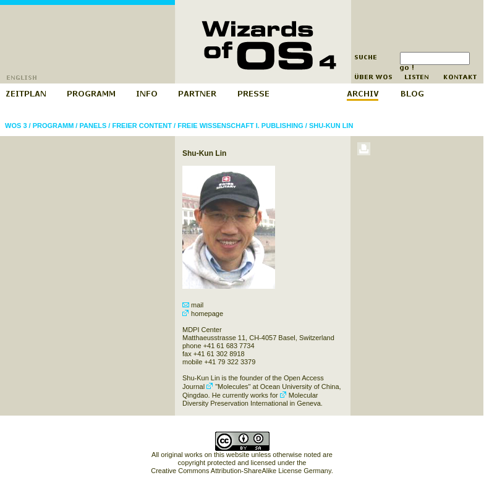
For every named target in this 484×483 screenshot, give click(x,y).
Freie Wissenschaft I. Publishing (240, 125)
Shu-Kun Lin (331, 125)
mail (192, 305)
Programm (53, 125)
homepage (202, 313)
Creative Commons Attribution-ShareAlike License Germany (241, 470)
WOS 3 (16, 125)
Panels (92, 125)
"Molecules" (228, 386)
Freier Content (142, 125)
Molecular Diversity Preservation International (250, 399)
